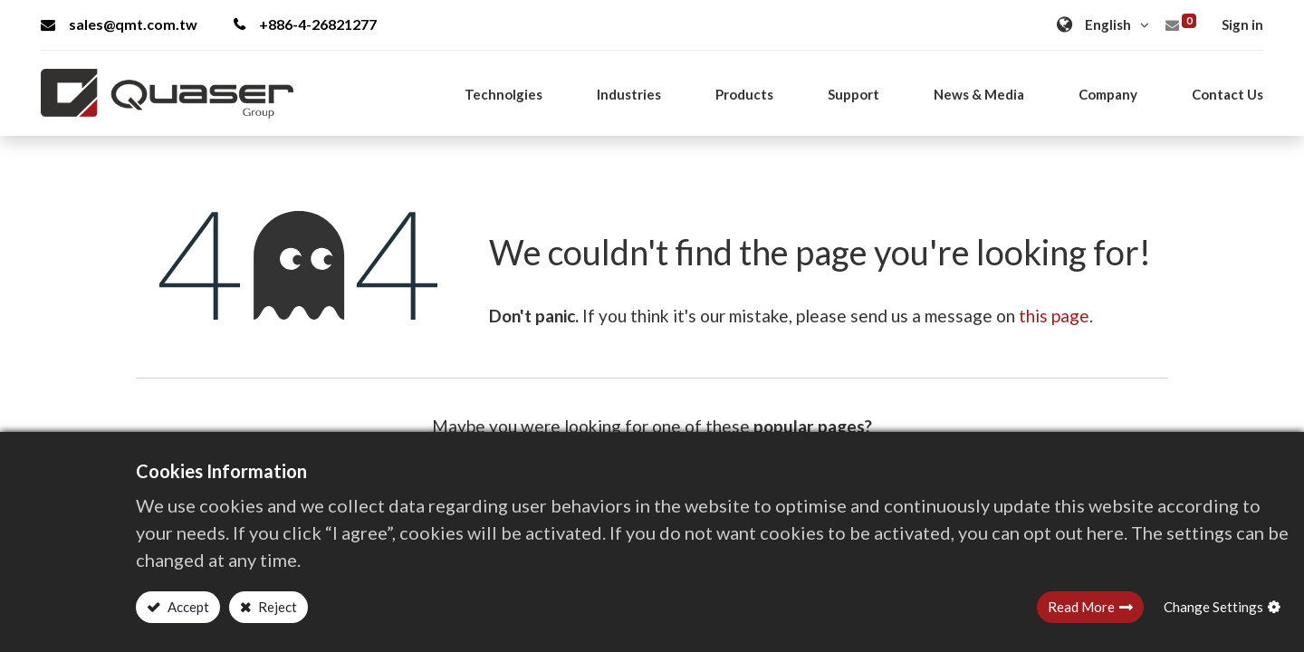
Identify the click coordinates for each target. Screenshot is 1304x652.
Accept (187, 607)
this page (1054, 315)
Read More (1081, 607)
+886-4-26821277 (305, 24)
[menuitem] (1227, 94)
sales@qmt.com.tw (119, 24)
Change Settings (1213, 607)
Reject (276, 607)
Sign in (1242, 24)
